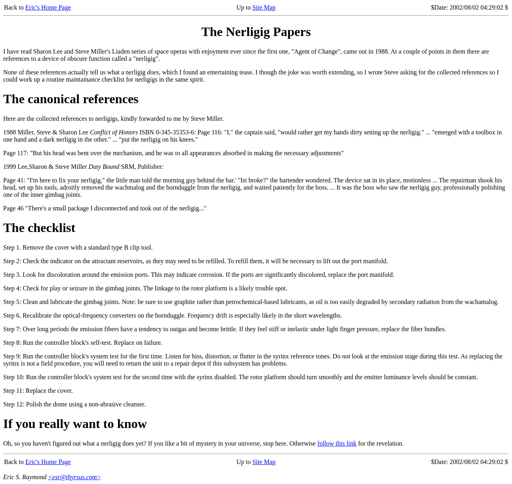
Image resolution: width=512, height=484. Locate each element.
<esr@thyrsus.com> (74, 477)
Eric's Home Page (48, 7)
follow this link (336, 443)
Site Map (264, 7)
